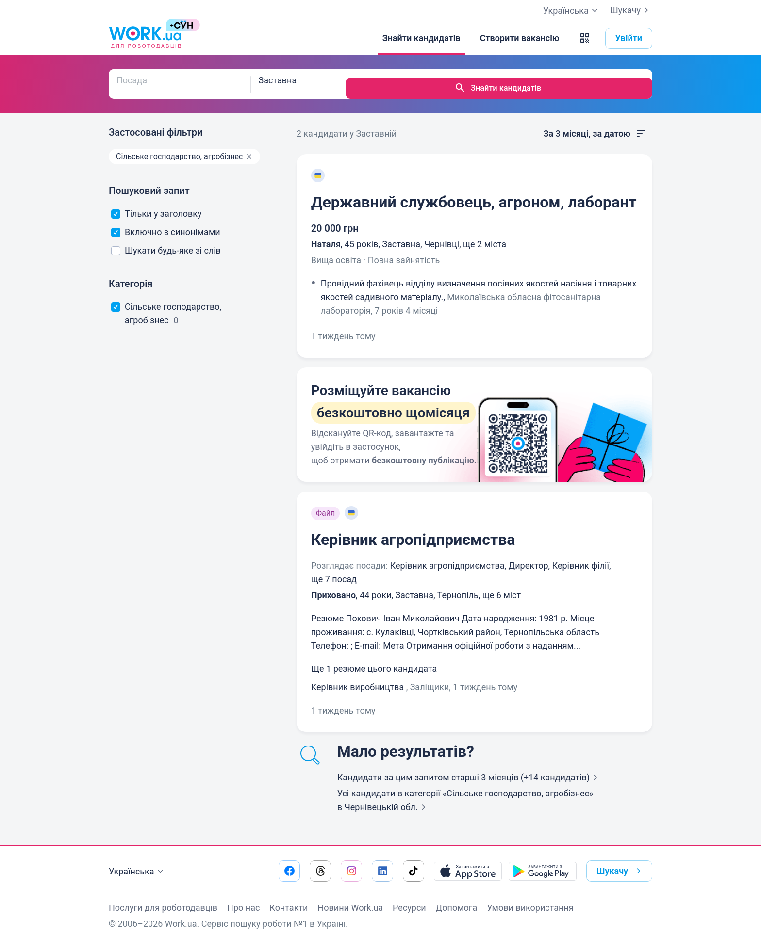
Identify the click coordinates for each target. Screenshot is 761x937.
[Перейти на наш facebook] (289, 862)
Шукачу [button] (620, 863)
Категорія (130, 275)
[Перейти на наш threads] (320, 862)
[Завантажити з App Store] (468, 862)
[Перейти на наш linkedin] (382, 862)
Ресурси (409, 899)
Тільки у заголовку (156, 205)
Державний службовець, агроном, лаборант (474, 194)
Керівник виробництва (357, 679)
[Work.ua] (145, 38)
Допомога (456, 899)
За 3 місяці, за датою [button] (595, 125)
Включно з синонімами (165, 224)
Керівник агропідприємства (413, 531)
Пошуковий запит (149, 182)
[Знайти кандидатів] (421, 38)
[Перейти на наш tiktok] (413, 862)
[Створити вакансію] (519, 38)
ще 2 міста (484, 236)
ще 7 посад (334, 571)
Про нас (243, 899)
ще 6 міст (501, 587)
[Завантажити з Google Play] (543, 862)
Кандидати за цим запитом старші (469, 769)
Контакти (288, 899)
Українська (137, 863)
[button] (585, 38)
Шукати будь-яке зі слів (166, 242)
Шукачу (631, 10)
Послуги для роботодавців (163, 899)
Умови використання (530, 899)
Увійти (629, 38)
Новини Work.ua (350, 899)
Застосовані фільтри (155, 124)
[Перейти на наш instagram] (351, 862)
